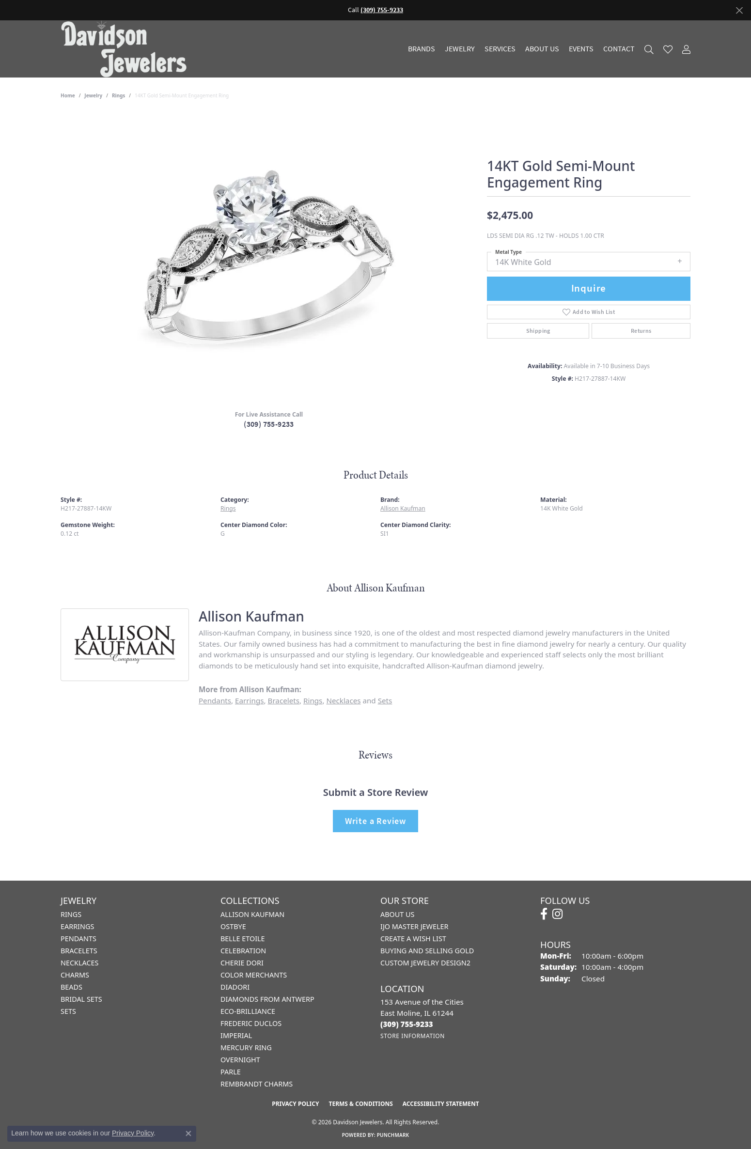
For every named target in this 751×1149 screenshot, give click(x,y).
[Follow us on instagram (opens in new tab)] (557, 914)
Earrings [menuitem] (77, 926)
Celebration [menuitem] (243, 950)
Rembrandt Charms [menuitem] (256, 1083)
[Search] (649, 49)
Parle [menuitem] (230, 1071)
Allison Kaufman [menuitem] (252, 914)
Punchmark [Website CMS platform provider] (393, 1135)
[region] (269, 257)
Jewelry (460, 49)
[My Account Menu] (686, 49)
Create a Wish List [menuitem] (413, 938)
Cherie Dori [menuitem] (242, 962)
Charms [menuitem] (75, 974)
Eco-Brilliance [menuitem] (247, 1011)
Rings (118, 95)
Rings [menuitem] (71, 914)
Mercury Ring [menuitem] (246, 1047)
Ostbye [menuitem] (233, 926)
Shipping (538, 331)
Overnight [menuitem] (240, 1059)
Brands (421, 49)
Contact (619, 49)
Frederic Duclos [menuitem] (251, 1023)
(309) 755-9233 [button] (381, 10)
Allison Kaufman (402, 508)
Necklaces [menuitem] (79, 962)
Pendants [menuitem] (78, 938)
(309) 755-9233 (269, 424)
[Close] (739, 10)
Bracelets (283, 700)
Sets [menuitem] (68, 1011)
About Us (542, 49)
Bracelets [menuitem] (79, 950)
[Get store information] (412, 1036)
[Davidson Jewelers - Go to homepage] (126, 49)
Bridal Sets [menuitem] (81, 999)
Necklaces (343, 700)
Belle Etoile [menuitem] (242, 938)
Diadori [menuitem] (235, 987)
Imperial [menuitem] (236, 1035)
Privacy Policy (295, 1104)
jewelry (93, 95)
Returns (641, 331)
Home (68, 95)
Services (500, 49)
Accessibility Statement (441, 1104)
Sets (385, 700)
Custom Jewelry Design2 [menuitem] (425, 962)
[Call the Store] (406, 1024)
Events (581, 49)
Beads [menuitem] (71, 987)
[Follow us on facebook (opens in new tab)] (544, 914)
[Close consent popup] (188, 1133)
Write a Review (375, 821)
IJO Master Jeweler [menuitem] (414, 926)
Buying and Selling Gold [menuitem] (427, 950)
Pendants (215, 700)
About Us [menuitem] (397, 914)
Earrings (249, 700)
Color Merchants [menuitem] (253, 974)
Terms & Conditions (360, 1104)
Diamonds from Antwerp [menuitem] (267, 999)
